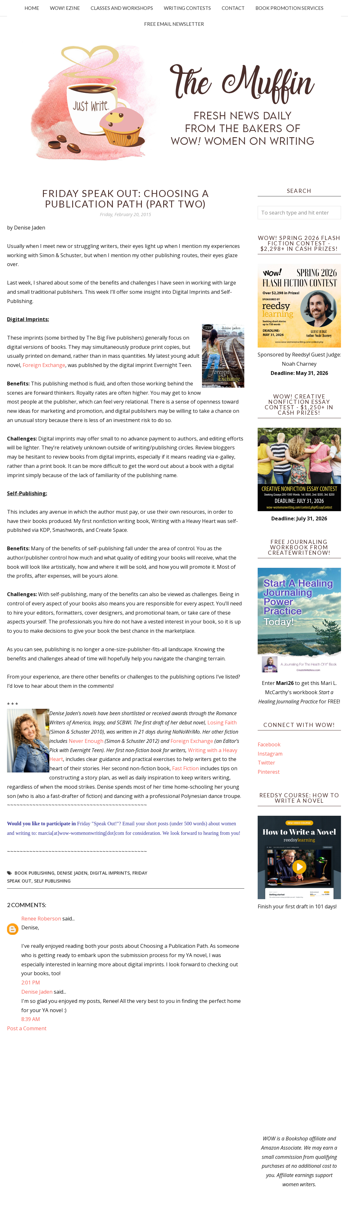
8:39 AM (30, 1019)
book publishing (34, 873)
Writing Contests (187, 8)
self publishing (52, 881)
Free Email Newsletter (174, 24)
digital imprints (110, 873)
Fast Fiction (185, 768)
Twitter (266, 762)
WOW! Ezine (65, 8)
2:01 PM (30, 982)
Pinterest (269, 771)
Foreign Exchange (44, 365)
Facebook (269, 744)
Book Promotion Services (289, 8)
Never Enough (86, 740)
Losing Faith (222, 722)
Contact (233, 8)
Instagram (270, 753)
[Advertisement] (299, 1022)
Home (31, 8)
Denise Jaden (72, 873)
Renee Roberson (41, 918)
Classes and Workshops (122, 8)
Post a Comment (26, 1028)
